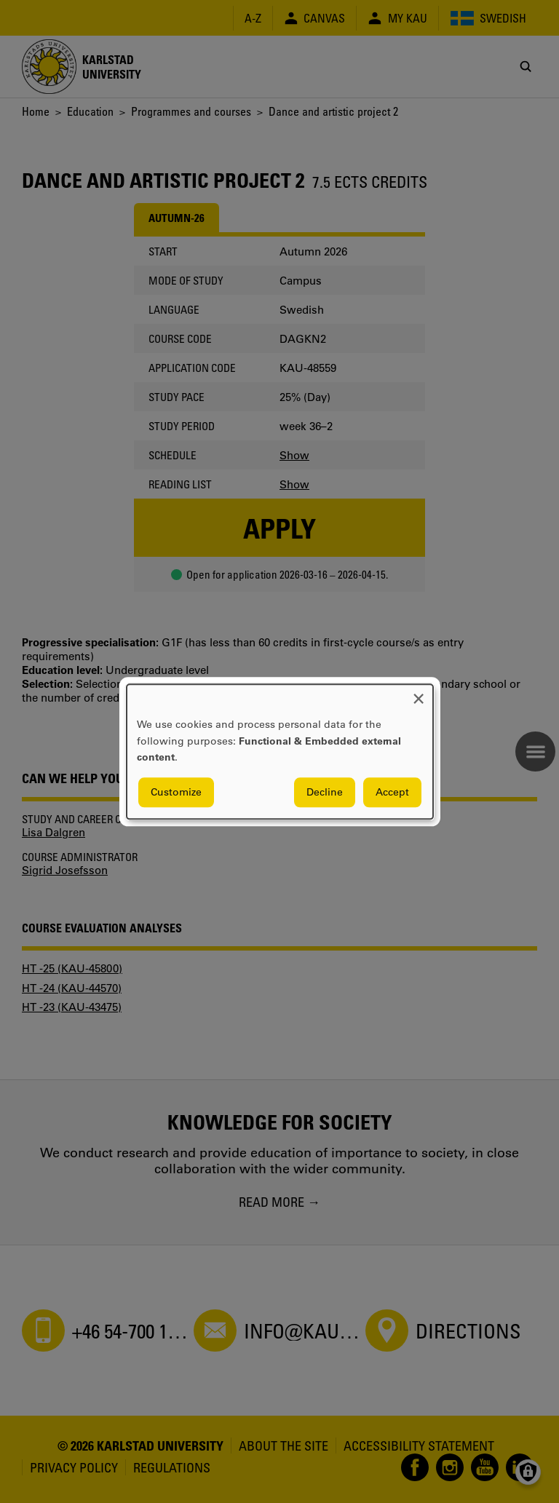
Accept (392, 791)
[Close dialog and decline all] (418, 693)
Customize (176, 791)
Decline (324, 791)
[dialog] (280, 751)
